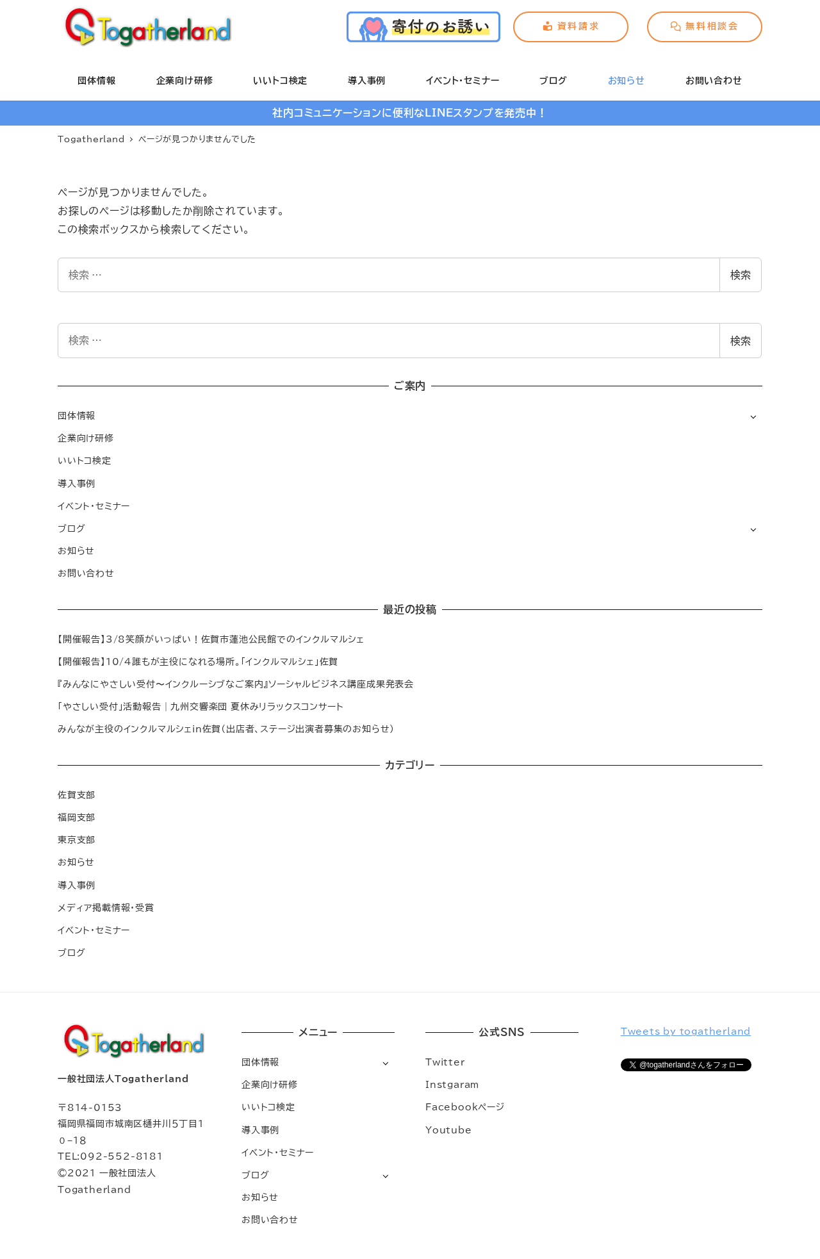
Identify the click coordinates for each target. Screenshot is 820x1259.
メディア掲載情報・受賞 (106, 907)
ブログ (71, 528)
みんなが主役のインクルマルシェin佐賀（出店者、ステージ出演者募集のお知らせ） (226, 729)
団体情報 (76, 415)
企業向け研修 (86, 438)
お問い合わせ (86, 573)
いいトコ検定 (84, 460)
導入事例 (76, 483)
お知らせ (76, 550)
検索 (740, 275)
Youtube (448, 1130)
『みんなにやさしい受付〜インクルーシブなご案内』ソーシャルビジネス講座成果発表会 (236, 684)
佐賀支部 (76, 795)
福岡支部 (76, 817)
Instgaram (452, 1084)
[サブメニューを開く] (753, 416)
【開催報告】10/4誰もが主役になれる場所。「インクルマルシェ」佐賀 (198, 661)
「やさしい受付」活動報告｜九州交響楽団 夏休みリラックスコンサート (200, 706)
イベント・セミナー (94, 506)
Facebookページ (465, 1107)
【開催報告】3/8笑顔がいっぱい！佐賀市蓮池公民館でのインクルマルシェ (211, 639)
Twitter (445, 1062)
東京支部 (76, 839)
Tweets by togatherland (686, 1031)
